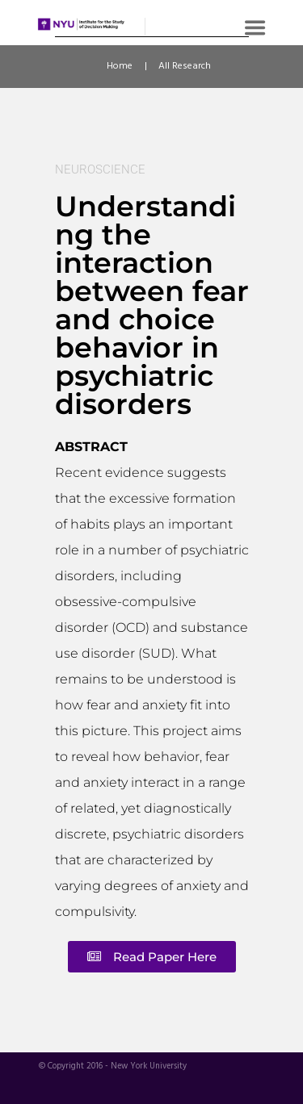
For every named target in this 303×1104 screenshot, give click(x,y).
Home (120, 66)
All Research (184, 66)
